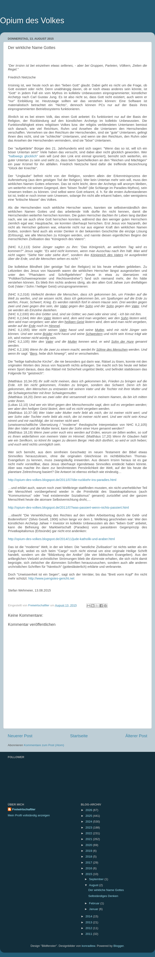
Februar (94, 903)
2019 (89, 850)
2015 (89, 874)
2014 (89, 916)
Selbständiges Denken (103, 896)
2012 (89, 928)
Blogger (118, 945)
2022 (89, 833)
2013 (89, 922)
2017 (89, 862)
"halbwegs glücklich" (23, 156)
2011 (89, 934)
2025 (89, 815)
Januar (94, 909)
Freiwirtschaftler (23, 809)
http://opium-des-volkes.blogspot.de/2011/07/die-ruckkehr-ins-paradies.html (62, 480)
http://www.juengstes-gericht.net (51, 578)
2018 (89, 856)
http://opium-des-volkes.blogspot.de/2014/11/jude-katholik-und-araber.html (61, 539)
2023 (89, 827)
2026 (89, 810)
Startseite (79, 735)
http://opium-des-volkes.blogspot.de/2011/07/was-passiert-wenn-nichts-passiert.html (68, 507)
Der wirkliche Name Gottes (106, 890)
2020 (89, 845)
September (97, 879)
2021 (89, 839)
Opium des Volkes (32, 20)
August (94, 885)
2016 (89, 868)
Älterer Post (136, 735)
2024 (89, 821)
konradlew (88, 945)
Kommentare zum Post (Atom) (44, 745)
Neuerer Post (20, 735)
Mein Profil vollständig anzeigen (29, 815)
